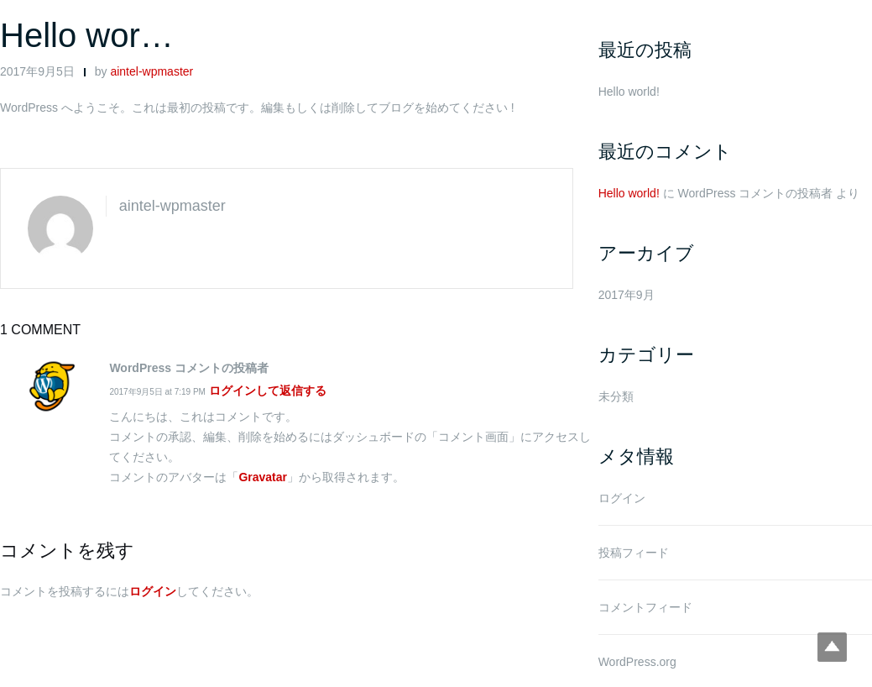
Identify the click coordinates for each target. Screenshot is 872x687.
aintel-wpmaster (151, 71)
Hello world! (629, 91)
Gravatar (262, 477)
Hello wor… (87, 35)
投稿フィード (633, 552)
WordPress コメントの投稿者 (755, 193)
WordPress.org (637, 662)
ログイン (152, 591)
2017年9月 (626, 295)
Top (832, 647)
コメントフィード (645, 607)
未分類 (616, 396)
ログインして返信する (267, 390)
